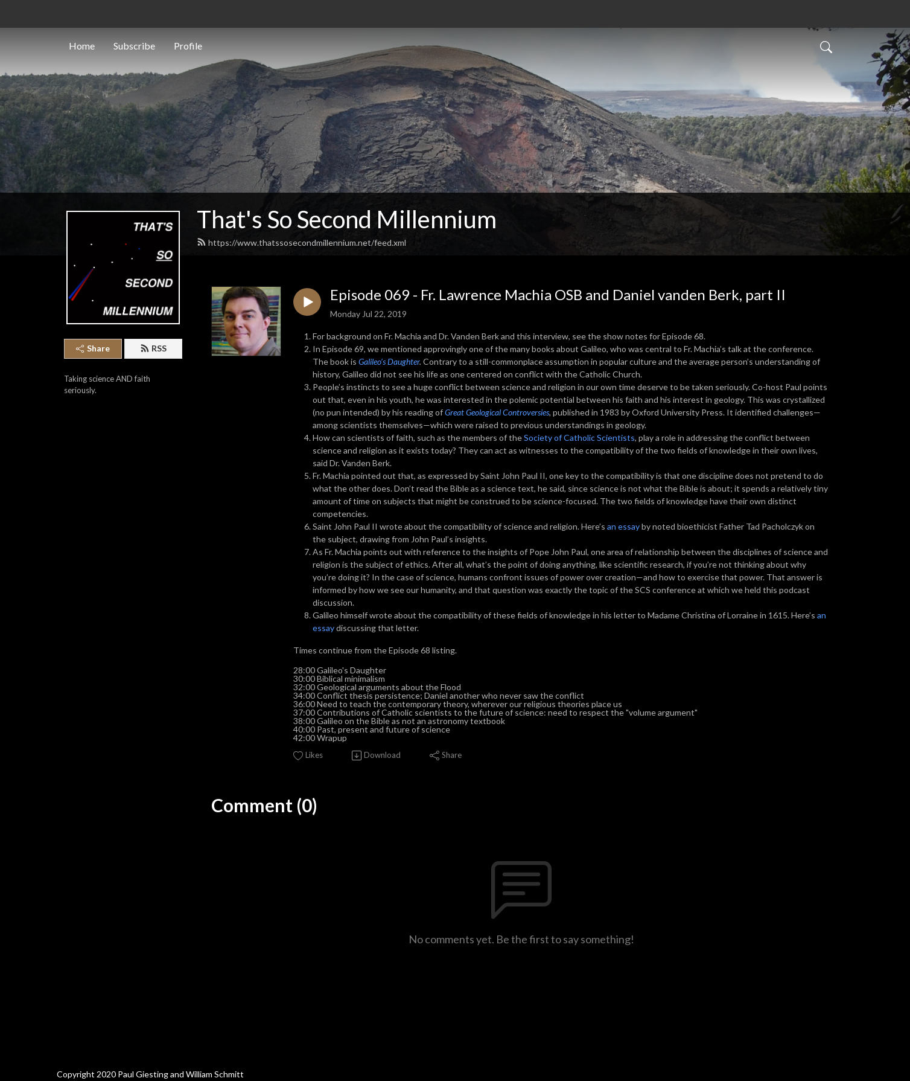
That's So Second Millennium (347, 219)
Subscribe (134, 44)
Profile (188, 44)
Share (93, 348)
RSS (153, 348)
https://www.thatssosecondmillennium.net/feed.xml (301, 242)
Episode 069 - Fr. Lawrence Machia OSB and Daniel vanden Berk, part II (558, 294)
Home (82, 44)
